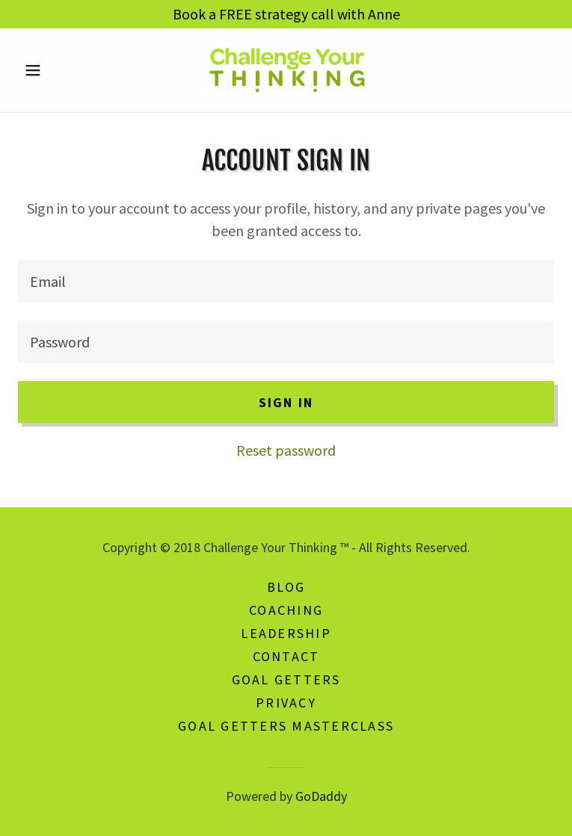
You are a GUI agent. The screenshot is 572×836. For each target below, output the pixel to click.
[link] (285, 70)
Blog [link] (286, 586)
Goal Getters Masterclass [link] (286, 725)
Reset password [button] (286, 450)
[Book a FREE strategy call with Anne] (286, 14)
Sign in (286, 402)
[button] (58, 70)
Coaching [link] (286, 610)
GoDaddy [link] (321, 796)
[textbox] (286, 281)
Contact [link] (286, 656)
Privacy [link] (286, 702)
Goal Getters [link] (286, 679)
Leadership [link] (286, 633)
